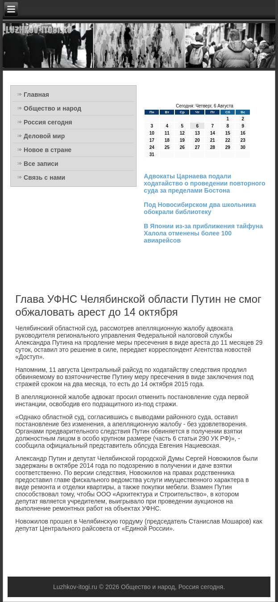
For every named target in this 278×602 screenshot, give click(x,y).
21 (212, 140)
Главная (36, 94)
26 (182, 147)
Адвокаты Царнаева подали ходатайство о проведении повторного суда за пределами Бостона (204, 183)
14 (212, 133)
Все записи (41, 163)
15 (227, 133)
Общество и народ (52, 108)
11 (167, 133)
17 (151, 140)
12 (182, 133)
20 (197, 140)
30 (243, 147)
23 (243, 140)
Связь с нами (44, 177)
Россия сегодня (48, 122)
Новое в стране (47, 149)
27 (197, 147)
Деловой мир (44, 136)
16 (243, 133)
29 (227, 147)
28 (212, 147)
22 (227, 140)
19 (182, 140)
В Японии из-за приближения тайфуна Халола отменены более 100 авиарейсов (203, 233)
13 (197, 133)
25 (167, 147)
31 (151, 154)
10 (151, 133)
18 (167, 140)
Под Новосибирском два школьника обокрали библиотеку (200, 208)
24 (151, 147)
